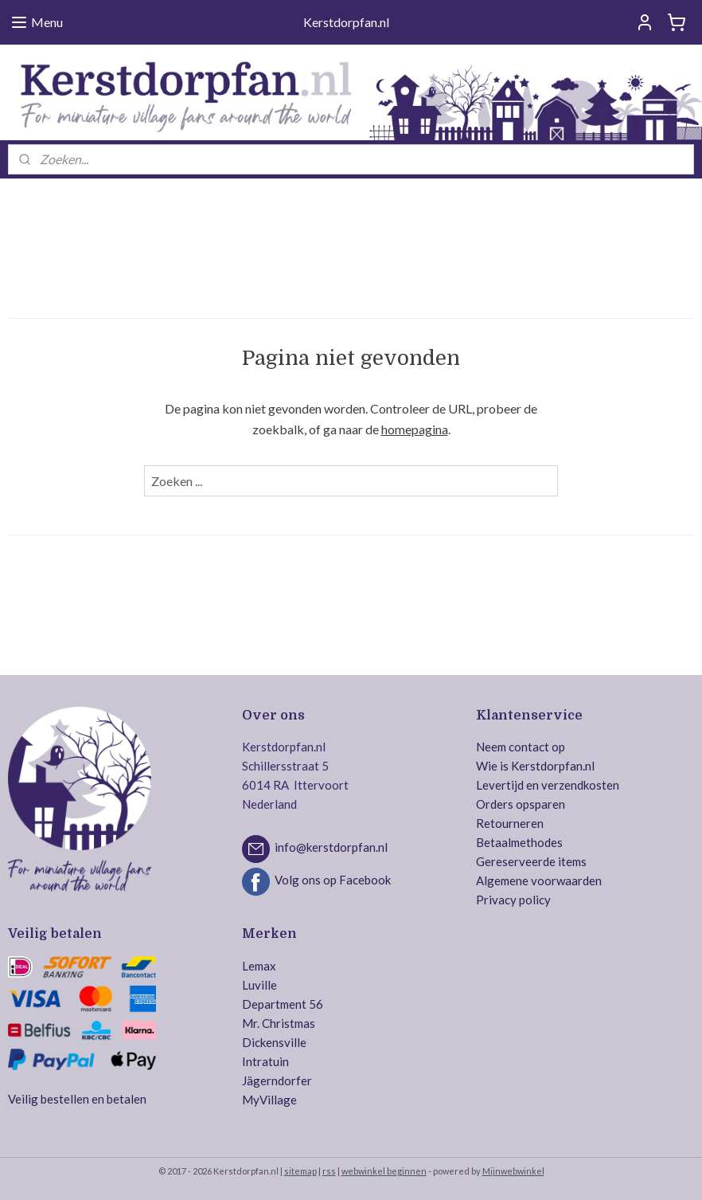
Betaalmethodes (519, 842)
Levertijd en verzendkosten (547, 785)
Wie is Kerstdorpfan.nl (535, 766)
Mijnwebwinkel (513, 1171)
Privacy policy (513, 899)
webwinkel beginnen (384, 1171)
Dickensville (274, 1042)
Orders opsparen (520, 804)
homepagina (414, 429)
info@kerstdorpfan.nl (331, 848)
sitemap (300, 1171)
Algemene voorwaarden (539, 880)
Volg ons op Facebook (333, 880)
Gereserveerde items (531, 861)
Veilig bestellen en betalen (77, 1099)
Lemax (259, 966)
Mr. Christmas (278, 1023)
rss (329, 1171)
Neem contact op (520, 746)
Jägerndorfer (277, 1080)
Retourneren (510, 823)
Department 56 (282, 1004)
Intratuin (265, 1061)
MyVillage (269, 1099)
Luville (259, 985)
